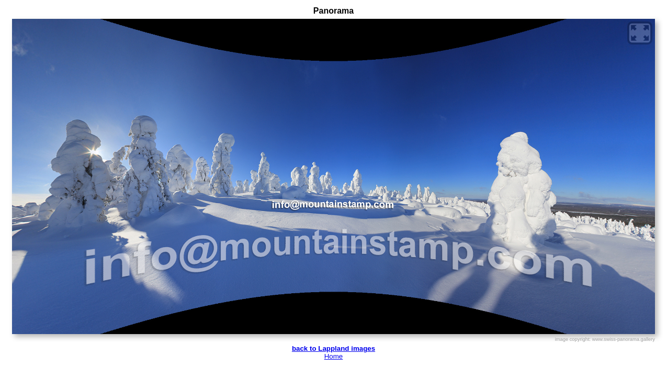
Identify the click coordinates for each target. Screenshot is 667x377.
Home (333, 356)
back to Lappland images (333, 348)
